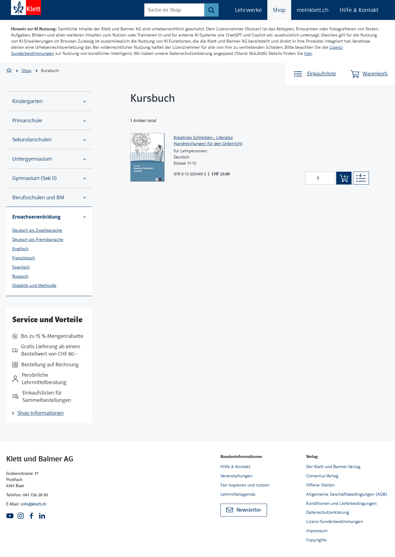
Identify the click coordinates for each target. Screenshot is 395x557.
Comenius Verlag (322, 476)
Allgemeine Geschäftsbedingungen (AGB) (346, 494)
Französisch (23, 258)
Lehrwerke (248, 10)
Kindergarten (49, 101)
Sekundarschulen (49, 139)
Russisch (20, 276)
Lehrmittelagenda (237, 494)
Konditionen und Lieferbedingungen (341, 503)
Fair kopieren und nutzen (244, 485)
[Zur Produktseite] (147, 157)
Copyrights (316, 540)
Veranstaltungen (236, 476)
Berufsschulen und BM (49, 197)
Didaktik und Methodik (34, 285)
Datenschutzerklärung (327, 512)
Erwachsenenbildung (49, 216)
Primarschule (49, 120)
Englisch (20, 248)
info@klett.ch (33, 504)
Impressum (316, 530)
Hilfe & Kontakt (359, 10)
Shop (279, 10)
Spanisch (21, 267)
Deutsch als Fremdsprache (37, 239)
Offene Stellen (320, 485)
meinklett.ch (313, 10)
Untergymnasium (49, 159)
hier (308, 53)
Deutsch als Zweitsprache (37, 230)
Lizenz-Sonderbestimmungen (334, 521)
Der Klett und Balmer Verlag (333, 466)
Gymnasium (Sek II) (49, 178)
